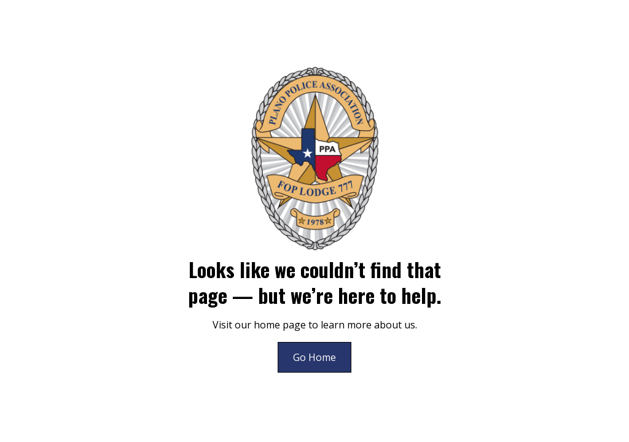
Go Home (314, 357)
